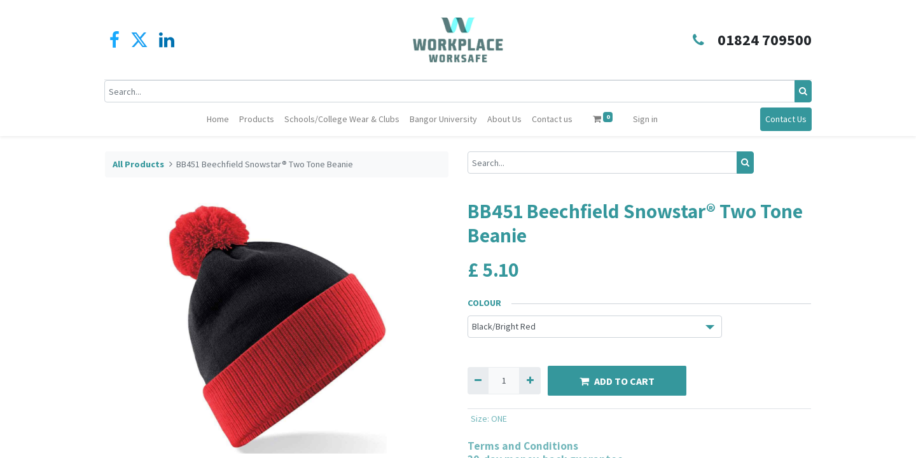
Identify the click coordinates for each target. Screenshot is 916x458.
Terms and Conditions (523, 445)
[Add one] (529, 380)
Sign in (645, 119)
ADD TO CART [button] (617, 381)
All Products (138, 164)
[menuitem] (218, 119)
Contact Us (785, 119)
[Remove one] (478, 380)
